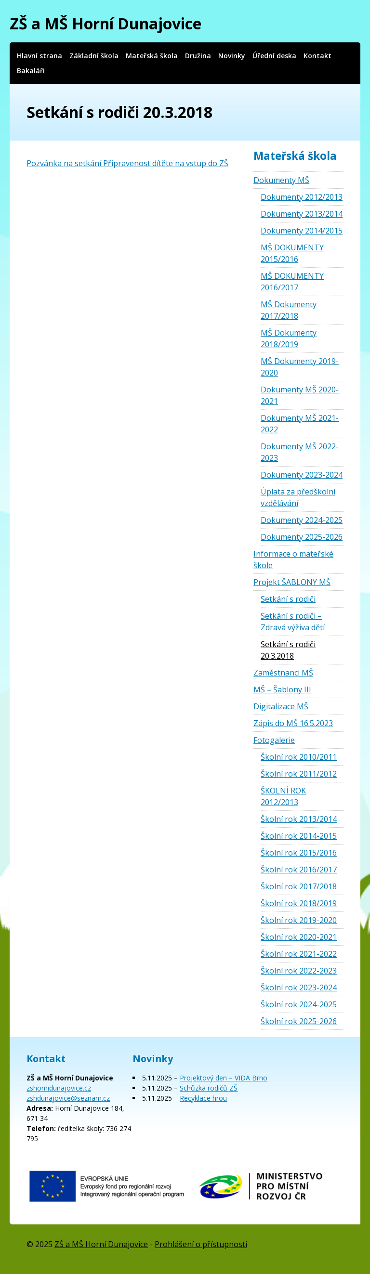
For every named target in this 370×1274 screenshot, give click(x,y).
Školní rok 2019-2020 (299, 920)
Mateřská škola (152, 55)
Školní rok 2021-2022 (299, 954)
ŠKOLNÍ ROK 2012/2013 (283, 796)
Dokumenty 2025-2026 (302, 537)
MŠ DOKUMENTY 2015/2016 (292, 253)
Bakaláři (31, 70)
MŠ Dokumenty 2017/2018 (289, 310)
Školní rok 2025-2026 (299, 1021)
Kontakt (317, 55)
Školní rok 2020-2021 (299, 937)
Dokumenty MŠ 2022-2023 (300, 452)
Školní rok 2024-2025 (299, 1004)
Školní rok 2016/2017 (299, 869)
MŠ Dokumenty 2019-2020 (300, 367)
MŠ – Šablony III (282, 689)
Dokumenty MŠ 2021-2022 (300, 424)
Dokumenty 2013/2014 (302, 213)
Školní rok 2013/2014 (299, 819)
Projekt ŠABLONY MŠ (291, 582)
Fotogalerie (274, 740)
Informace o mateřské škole (293, 559)
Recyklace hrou (203, 1098)
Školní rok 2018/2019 (299, 903)
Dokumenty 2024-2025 (302, 520)
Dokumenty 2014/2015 (302, 230)
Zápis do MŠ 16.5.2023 (293, 723)
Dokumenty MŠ (281, 180)
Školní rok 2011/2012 (299, 773)
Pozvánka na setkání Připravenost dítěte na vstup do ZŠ (127, 163)
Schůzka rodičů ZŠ (209, 1087)
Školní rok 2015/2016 (299, 852)
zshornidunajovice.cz (58, 1087)
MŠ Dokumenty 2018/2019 (289, 338)
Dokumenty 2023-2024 (302, 474)
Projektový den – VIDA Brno (223, 1077)
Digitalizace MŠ (280, 706)
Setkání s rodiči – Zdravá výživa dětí (293, 622)
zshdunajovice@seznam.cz (68, 1098)
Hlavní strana (39, 55)
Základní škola (94, 55)
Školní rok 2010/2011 (299, 757)
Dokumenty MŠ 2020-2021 (300, 395)
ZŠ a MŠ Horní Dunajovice (105, 23)
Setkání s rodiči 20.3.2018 (288, 650)
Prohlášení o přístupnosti (201, 1244)
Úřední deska (274, 55)
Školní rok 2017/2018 (299, 886)
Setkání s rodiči (288, 599)
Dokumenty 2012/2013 (302, 197)
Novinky (231, 55)
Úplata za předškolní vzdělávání (298, 497)
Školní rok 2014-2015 (299, 836)
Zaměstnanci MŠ (283, 672)
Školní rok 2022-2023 (299, 970)
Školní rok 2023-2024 (299, 987)
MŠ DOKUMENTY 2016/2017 (292, 282)
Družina (198, 55)
